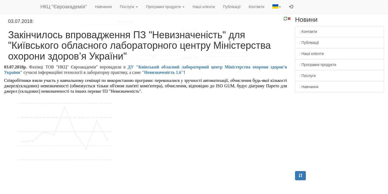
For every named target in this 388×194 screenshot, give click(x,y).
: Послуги (307, 76)
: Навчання (308, 87)
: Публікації (309, 42)
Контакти (256, 7)
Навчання (103, 7)
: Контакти (308, 31)
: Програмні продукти (317, 65)
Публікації (232, 7)
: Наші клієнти (311, 53)
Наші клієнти (204, 7)
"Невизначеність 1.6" (162, 72)
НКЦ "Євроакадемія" (63, 6)
